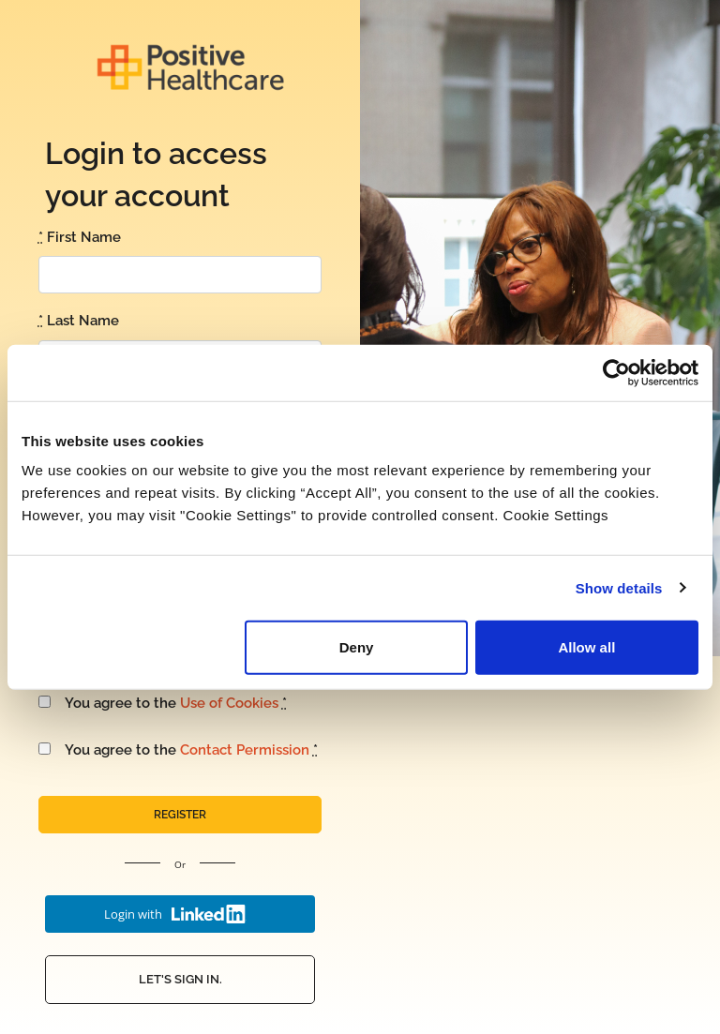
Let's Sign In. (180, 979)
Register (180, 814)
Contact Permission (244, 750)
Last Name (78, 320)
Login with (175, 914)
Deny (356, 647)
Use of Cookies (229, 703)
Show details (619, 587)
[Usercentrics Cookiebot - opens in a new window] (616, 372)
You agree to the (162, 703)
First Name (79, 237)
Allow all (586, 647)
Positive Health (190, 67)
